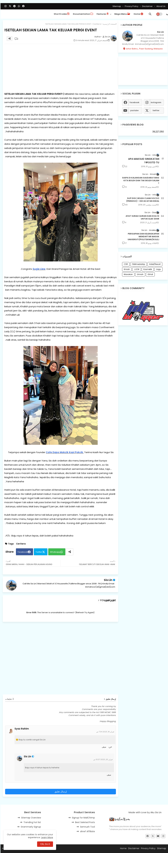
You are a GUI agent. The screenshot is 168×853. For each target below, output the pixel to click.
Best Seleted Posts (84, 822)
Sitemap (116, 6)
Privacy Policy (131, 6)
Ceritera (96, 24)
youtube (134, 110)
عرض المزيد (109, 600)
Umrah (139, 274)
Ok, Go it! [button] (44, 844)
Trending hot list (31, 822)
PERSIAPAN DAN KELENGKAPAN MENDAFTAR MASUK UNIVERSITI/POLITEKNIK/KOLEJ (143, 236)
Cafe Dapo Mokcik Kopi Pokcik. (64, 452)
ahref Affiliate (87, 831)
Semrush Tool (87, 826)
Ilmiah (126, 269)
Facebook (22, 552)
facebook (134, 102)
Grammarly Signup (30, 826)
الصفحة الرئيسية (109, 24)
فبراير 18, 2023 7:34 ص (105, 731)
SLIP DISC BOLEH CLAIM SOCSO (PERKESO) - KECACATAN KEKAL (142, 199)
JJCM (136, 269)
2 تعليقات (9, 699)
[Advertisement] (60, 68)
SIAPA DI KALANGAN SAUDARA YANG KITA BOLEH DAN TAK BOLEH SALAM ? (140, 180)
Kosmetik (147, 269)
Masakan (127, 274)
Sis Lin (107, 580)
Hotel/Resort (154, 264)
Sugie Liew (38, 269)
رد (109, 747)
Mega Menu (122, 14)
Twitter (38, 552)
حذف (103, 747)
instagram (155, 102)
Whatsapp (54, 552)
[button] (150, 14)
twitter (155, 110)
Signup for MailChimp (82, 817)
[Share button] (69, 551)
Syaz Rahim (21, 728)
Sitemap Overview (30, 817)
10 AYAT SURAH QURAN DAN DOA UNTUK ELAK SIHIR (142, 217)
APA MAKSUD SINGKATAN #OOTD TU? (143, 160)
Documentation (82, 14)
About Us (160, 6)
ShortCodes (61, 14)
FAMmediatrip (138, 264)
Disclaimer (146, 6)
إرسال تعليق (60, 791)
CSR (125, 264)
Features (102, 14)
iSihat (150, 274)
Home (138, 14)
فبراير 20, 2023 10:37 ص (102, 759)
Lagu (158, 269)
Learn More (47, 837)
